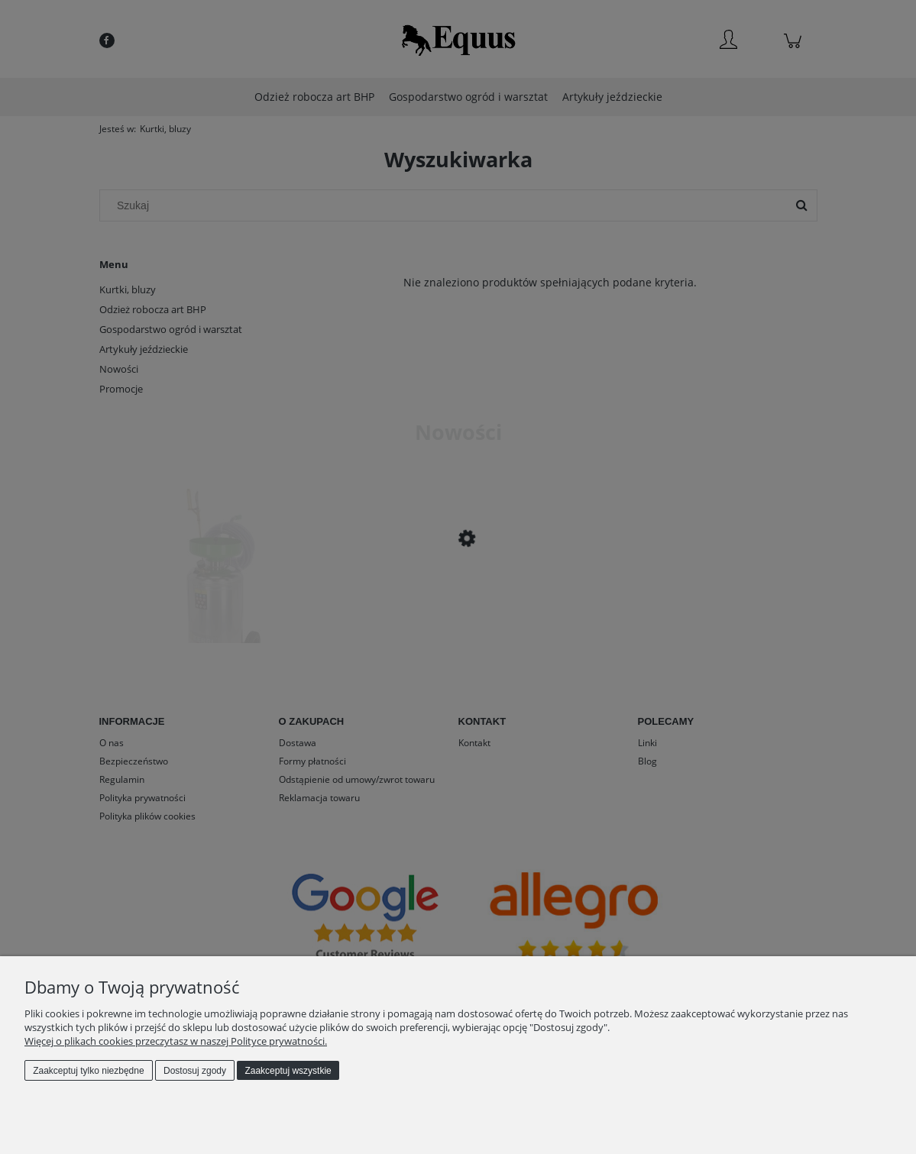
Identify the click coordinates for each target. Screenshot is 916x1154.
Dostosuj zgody (194, 1070)
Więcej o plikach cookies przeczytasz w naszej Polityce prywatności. (175, 1041)
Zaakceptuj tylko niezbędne (88, 1070)
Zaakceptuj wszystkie (287, 1070)
